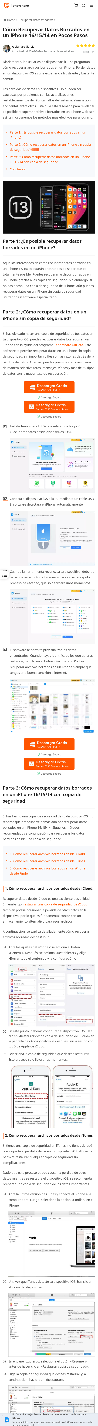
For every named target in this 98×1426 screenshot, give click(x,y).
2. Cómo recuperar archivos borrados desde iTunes (47, 861)
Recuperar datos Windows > (37, 20)
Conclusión (18, 169)
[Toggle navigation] (90, 5)
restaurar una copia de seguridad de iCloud (55, 904)
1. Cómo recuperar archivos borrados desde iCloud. (48, 854)
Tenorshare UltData (68, 345)
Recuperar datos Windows (59, 51)
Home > (12, 20)
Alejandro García (23, 47)
